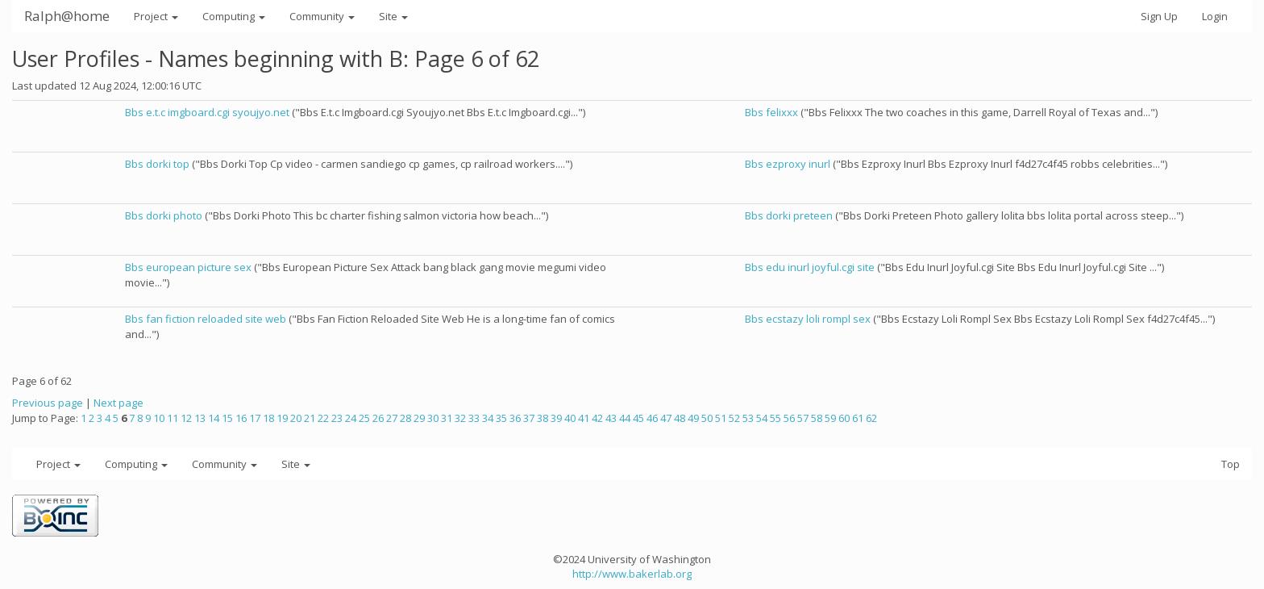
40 (570, 418)
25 (364, 418)
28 (405, 418)
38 (542, 418)
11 (172, 418)
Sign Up (1159, 16)
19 (282, 418)
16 (241, 418)
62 (871, 418)
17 (254, 418)
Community (322, 16)
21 (309, 418)
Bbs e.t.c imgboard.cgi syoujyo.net (207, 112)
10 (158, 418)
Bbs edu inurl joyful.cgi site (810, 267)
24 (350, 418)
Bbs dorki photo (163, 215)
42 (597, 418)
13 (200, 418)
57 (803, 418)
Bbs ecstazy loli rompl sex (808, 318)
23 (337, 418)
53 (748, 418)
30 (433, 418)
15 (227, 418)
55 (775, 418)
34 (487, 418)
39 (556, 418)
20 (295, 418)
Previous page (47, 402)
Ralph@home (67, 15)
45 (638, 418)
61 (857, 418)
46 (652, 418)
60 (844, 418)
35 (501, 418)
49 (693, 418)
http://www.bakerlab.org (632, 573)
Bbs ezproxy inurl (787, 164)
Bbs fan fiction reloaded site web (205, 318)
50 (707, 418)
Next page (118, 402)
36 (515, 418)
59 (830, 418)
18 (268, 418)
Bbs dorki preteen (789, 215)
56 (789, 418)
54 (761, 418)
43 (611, 418)
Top (1230, 464)
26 (378, 418)
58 (816, 418)
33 (474, 418)
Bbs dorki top (157, 164)
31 (446, 418)
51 (720, 418)
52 (734, 418)
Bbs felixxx (771, 112)
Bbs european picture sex (188, 267)
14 (213, 418)
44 (624, 418)
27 (391, 418)
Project (156, 16)
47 (666, 418)
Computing (233, 16)
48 (679, 418)
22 (323, 418)
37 (528, 418)
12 (186, 418)
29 (419, 418)
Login (1215, 16)
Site (393, 16)
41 (583, 418)
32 (460, 418)
